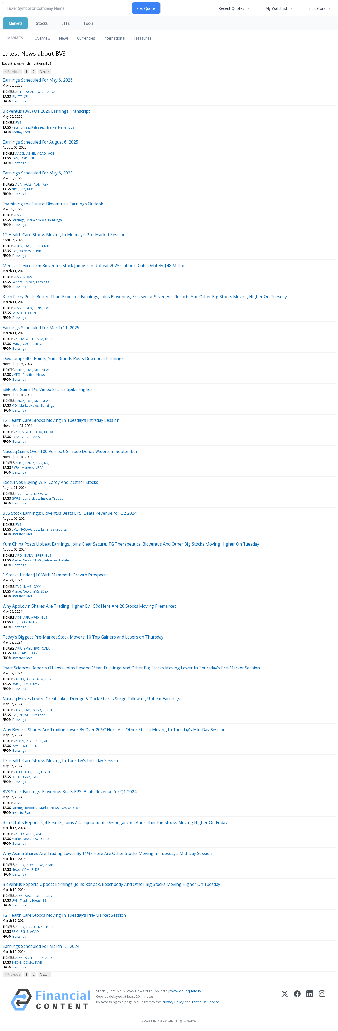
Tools (88, 23)
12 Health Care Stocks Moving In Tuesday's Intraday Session (61, 420)
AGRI (18, 710)
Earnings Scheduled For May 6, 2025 (38, 173)
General (18, 282)
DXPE (25, 158)
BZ (45, 900)
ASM (40, 339)
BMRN (28, 555)
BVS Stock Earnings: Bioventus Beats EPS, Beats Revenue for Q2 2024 (70, 513)
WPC (48, 493)
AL (46, 741)
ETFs (65, 23)
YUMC (37, 560)
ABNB (30, 153)
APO (18, 555)
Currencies (86, 38)
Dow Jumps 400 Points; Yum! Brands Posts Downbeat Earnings (63, 358)
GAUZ (27, 344)
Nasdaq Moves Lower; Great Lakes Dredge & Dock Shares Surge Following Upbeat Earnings (91, 699)
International (114, 38)
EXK (47, 308)
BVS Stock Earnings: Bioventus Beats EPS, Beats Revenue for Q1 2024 (70, 791)
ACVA (51, 91)
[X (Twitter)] (284, 999)
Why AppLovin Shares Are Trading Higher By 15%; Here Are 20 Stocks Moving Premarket (89, 606)
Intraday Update (56, 560)
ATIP (29, 432)
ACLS (27, 184)
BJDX (18, 246)
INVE (38, 962)
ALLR (27, 772)
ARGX (35, 617)
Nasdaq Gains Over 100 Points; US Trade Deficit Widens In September (70, 451)
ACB (51, 153)
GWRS (27, 493)
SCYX (37, 586)
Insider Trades (52, 498)
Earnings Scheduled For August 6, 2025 (40, 142)
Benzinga (19, 101)
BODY (48, 895)
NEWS (27, 277)
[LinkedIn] (309, 999)
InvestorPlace (22, 534)
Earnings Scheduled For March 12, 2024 (41, 946)
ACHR (19, 834)
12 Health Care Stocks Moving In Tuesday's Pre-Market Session (64, 915)
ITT (19, 96)
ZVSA (15, 436)
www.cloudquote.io (185, 991)
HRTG (38, 344)
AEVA (39, 865)
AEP (45, 184)
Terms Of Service (205, 1002)
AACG (19, 153)
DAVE (16, 746)
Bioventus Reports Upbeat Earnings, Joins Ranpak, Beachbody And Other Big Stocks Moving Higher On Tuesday (111, 884)
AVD (39, 834)
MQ (37, 370)
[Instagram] (322, 999)
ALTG (30, 834)
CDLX (46, 648)
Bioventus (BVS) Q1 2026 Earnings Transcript (46, 111)
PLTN (33, 746)
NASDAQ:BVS (29, 529)
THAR (37, 251)
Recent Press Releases (28, 127)
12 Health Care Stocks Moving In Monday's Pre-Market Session (64, 235)
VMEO (16, 374)
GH (23, 313)
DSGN (45, 772)
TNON (16, 962)
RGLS (24, 931)
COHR (27, 308)
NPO (15, 189)
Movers (25, 251)
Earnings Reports (54, 529)
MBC (30, 189)
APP (26, 617)
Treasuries (143, 38)
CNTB (46, 246)
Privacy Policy (173, 1002)
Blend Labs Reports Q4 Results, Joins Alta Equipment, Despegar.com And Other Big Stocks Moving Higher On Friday (115, 822)
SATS (15, 313)
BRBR (39, 555)
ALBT (19, 463)
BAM (15, 158)
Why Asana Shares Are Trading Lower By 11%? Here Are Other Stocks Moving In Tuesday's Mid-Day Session (107, 853)
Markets (15, 23)
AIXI (18, 617)
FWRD (16, 684)
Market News (56, 127)
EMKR (16, 653)
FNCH (49, 927)
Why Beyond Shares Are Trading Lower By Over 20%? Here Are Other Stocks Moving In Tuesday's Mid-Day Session (114, 729)
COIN (38, 308)
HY (23, 189)
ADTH (29, 958)
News (64, 38)
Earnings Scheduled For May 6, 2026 (38, 80)
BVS (18, 122)
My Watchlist (276, 8)
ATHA (19, 432)
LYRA (26, 777)
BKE (47, 834)
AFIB (18, 772)
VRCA (26, 436)
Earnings (18, 220)
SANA (36, 436)
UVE (14, 900)
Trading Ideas (30, 900)
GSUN (47, 710)
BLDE (35, 869)
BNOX (19, 370)
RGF (25, 746)
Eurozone (38, 715)
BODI (37, 895)
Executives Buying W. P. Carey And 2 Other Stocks (50, 482)
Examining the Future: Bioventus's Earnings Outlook (53, 204)
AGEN (30, 339)
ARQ (48, 958)
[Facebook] (297, 999)
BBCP (49, 339)
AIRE (39, 741)
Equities (28, 374)
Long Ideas (31, 498)
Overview (42, 38)
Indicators (316, 8)
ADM (37, 184)
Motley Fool (21, 132)
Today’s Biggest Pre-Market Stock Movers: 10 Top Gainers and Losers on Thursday (83, 637)
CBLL (36, 246)
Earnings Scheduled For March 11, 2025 (41, 327)
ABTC (19, 91)
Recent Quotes (231, 8)
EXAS (23, 622)
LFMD (27, 684)
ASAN (49, 865)
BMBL (28, 648)
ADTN (19, 741)
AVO (28, 895)
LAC (36, 838)
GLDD (36, 710)
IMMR (27, 586)
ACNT (41, 91)
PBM (15, 931)
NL (33, 158)
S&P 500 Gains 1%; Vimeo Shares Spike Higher (47, 389)
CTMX (38, 927)
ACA (18, 184)
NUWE (24, 715)
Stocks (42, 23)
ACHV (19, 339)
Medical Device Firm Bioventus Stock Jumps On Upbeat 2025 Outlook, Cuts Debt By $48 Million (94, 265)
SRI (26, 96)
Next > (44, 71)
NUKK (33, 622)
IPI (13, 96)
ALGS (39, 958)
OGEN (16, 777)
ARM (40, 679)
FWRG (16, 344)
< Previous (12, 71)
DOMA (28, 962)
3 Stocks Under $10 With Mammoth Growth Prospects (55, 575)
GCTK (36, 777)
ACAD (30, 91)
